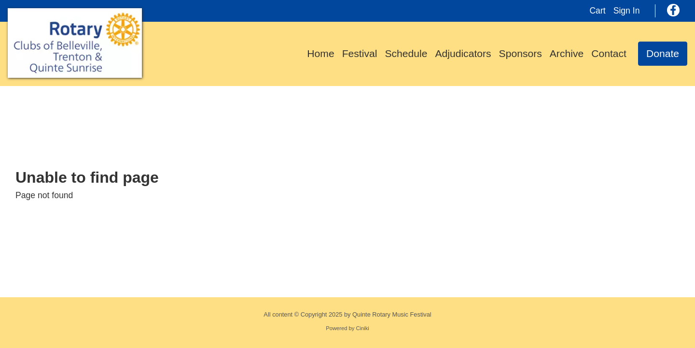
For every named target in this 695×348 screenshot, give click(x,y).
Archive (567, 53)
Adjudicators (463, 53)
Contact (608, 53)
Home (320, 53)
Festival (359, 53)
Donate (662, 53)
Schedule (406, 53)
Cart (597, 10)
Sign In (626, 10)
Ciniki (362, 328)
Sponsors (520, 53)
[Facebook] (673, 10)
